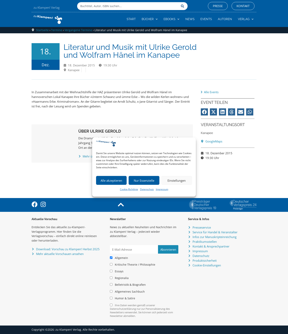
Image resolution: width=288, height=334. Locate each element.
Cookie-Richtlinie (129, 189)
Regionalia (119, 278)
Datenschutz (147, 189)
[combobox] (128, 6)
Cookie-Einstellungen (207, 265)
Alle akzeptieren (111, 180)
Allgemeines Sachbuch (127, 291)
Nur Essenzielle (144, 180)
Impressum (162, 189)
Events (206, 19)
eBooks (172, 19)
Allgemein (119, 258)
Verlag (246, 19)
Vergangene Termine (78, 30)
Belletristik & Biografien (128, 285)
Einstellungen (176, 180)
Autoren (225, 19)
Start (131, 19)
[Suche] (183, 6)
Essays (116, 271)
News (189, 19)
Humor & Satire (122, 298)
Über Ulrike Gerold (99, 131)
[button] (204, 111)
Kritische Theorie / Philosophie (132, 264)
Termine (56, 30)
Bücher (150, 19)
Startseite (42, 30)
